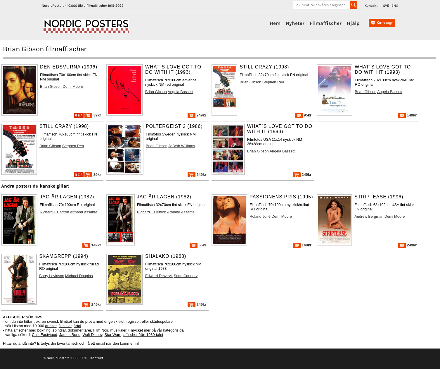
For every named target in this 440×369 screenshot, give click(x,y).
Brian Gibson (51, 86)
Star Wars (113, 334)
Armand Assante (83, 212)
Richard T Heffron (54, 212)
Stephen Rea (273, 82)
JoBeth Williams (181, 146)
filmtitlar (65, 326)
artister (51, 326)
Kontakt (371, 6)
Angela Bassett (180, 92)
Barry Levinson (51, 276)
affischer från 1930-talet (143, 334)
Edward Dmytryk (159, 276)
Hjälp (353, 23)
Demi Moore (73, 86)
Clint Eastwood (44, 334)
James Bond (69, 334)
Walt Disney (92, 334)
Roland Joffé (260, 216)
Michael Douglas (79, 276)
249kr (197, 115)
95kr (303, 115)
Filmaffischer (326, 23)
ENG (395, 6)
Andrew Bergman (368, 216)
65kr (198, 245)
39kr (92, 115)
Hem (275, 23)
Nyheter (295, 23)
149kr (407, 115)
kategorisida (173, 330)
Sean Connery (186, 276)
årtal (77, 326)
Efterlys (43, 343)
